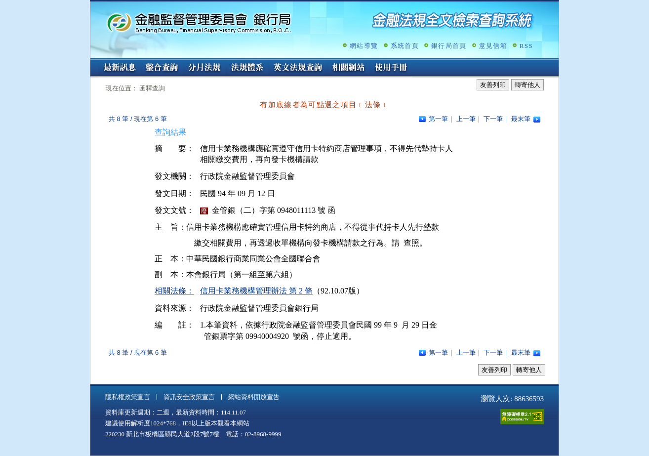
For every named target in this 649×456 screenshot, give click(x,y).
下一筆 (493, 119)
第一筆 (438, 119)
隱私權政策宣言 (127, 397)
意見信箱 (493, 45)
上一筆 (466, 119)
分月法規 (204, 68)
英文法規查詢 (297, 68)
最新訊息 (119, 68)
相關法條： (174, 291)
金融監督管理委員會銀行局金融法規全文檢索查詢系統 (199, 22)
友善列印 (493, 84)
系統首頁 (405, 45)
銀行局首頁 (449, 45)
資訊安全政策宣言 (189, 397)
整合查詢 (162, 68)
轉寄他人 (527, 84)
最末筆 (520, 119)
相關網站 (348, 68)
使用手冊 (391, 68)
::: (93, 62)
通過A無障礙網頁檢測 (522, 416)
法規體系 (247, 68)
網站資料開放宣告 (254, 397)
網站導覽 (364, 45)
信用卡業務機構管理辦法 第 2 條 (256, 291)
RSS (526, 45)
